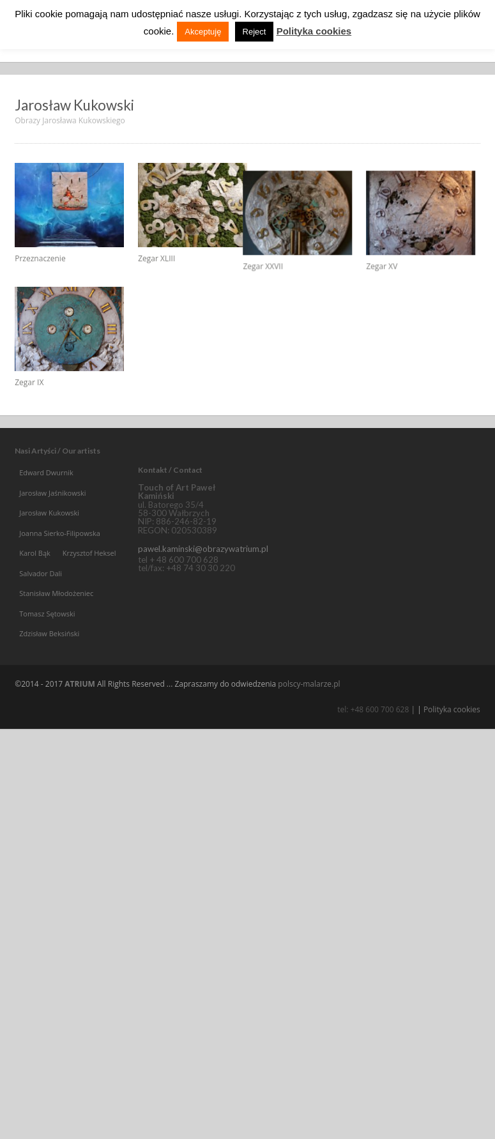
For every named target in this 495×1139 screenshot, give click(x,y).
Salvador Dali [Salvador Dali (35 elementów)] (40, 605)
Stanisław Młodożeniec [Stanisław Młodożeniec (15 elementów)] (56, 626)
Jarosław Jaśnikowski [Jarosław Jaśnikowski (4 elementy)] (52, 525)
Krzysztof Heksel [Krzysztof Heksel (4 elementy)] (89, 585)
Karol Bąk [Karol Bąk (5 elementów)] (34, 585)
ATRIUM (80, 715)
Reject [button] (254, 31)
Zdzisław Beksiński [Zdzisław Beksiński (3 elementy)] (49, 666)
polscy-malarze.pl (309, 715)
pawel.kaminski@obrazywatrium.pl (203, 581)
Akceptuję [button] (203, 31)
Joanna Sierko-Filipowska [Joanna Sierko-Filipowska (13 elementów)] (59, 565)
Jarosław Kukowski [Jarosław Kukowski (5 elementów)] (49, 545)
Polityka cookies (451, 742)
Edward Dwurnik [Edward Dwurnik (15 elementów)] (46, 505)
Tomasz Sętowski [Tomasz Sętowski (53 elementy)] (47, 645)
